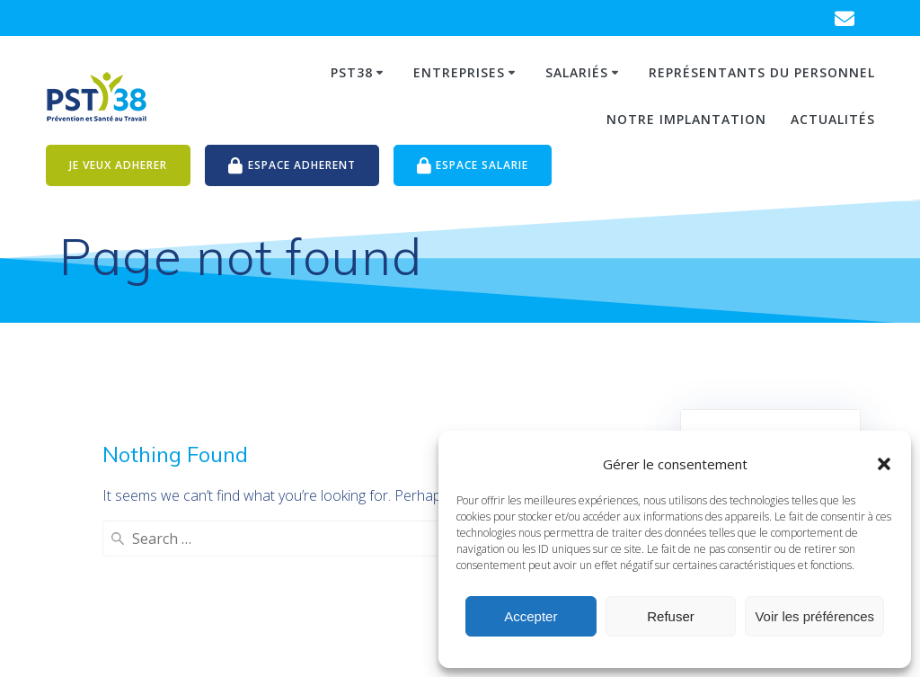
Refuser (670, 616)
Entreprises (459, 72)
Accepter (530, 616)
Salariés (576, 72)
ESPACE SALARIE (473, 165)
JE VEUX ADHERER (118, 165)
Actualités (833, 119)
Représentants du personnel (762, 72)
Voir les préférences (814, 616)
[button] (884, 464)
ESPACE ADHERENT (292, 165)
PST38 (352, 72)
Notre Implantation (686, 119)
